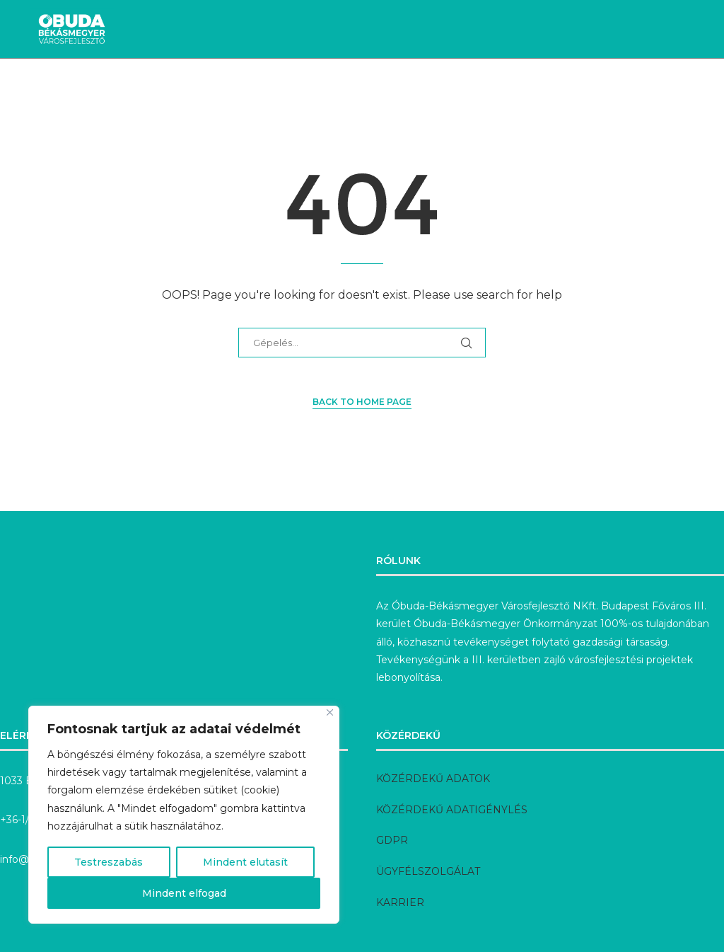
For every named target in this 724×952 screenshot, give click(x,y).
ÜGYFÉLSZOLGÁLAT (428, 871)
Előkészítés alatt (468, 92)
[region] (183, 815)
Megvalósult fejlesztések (325, 92)
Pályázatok (569, 92)
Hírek (71, 92)
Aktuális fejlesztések (169, 92)
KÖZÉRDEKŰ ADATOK (433, 778)
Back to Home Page (362, 401)
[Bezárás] (330, 712)
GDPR (392, 840)
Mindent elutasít (245, 862)
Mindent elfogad (184, 893)
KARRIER (400, 902)
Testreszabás (108, 862)
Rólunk (642, 92)
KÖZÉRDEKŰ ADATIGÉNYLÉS (451, 809)
